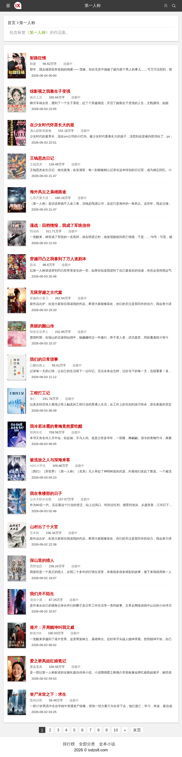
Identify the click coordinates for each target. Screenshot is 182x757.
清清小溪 (36, 600)
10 (116, 730)
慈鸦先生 (36, 432)
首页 (12, 23)
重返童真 (36, 667)
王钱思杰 (36, 164)
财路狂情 (38, 58)
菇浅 (33, 265)
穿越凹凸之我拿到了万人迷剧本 (58, 259)
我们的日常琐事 (44, 359)
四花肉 (34, 231)
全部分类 (87, 744)
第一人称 (27, 23)
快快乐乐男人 (39, 332)
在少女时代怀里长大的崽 (52, 125)
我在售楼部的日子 (46, 493)
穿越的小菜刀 (39, 298)
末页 (137, 730)
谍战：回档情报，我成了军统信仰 (60, 225)
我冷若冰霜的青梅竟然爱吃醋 (56, 426)
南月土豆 (36, 97)
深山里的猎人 (42, 560)
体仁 (33, 399)
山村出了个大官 (44, 527)
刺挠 (33, 64)
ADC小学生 (38, 465)
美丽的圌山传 (42, 326)
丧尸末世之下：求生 (48, 694)
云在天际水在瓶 (40, 499)
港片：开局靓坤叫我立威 (52, 627)
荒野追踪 (36, 566)
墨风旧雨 (36, 700)
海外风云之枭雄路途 (48, 192)
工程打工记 (40, 393)
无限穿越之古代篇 (46, 292)
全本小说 (107, 744)
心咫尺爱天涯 (39, 198)
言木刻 (34, 533)
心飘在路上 (37, 365)
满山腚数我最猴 (40, 130)
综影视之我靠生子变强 (50, 91)
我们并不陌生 (42, 594)
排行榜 (69, 744)
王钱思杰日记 (42, 158)
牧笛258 (35, 633)
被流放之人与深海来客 (50, 460)
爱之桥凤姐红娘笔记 (48, 661)
